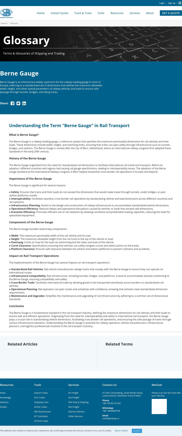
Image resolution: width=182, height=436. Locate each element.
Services (135, 13)
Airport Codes (41, 392)
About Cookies (121, 430)
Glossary (14, 23)
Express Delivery (76, 411)
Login (161, 3)
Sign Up (171, 3)
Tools (101, 13)
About (150, 13)
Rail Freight (73, 406)
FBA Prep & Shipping (78, 402)
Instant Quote (59, 13)
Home (41, 13)
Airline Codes (40, 406)
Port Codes (39, 397)
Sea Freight (73, 397)
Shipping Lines (41, 402)
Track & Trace (83, 13)
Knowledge (5, 397)
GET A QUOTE (171, 13)
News (2, 392)
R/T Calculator (41, 416)
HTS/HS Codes (41, 421)
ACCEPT (136, 430)
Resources (116, 13)
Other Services (75, 416)
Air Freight (73, 392)
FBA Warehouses (42, 411)
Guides (3, 406)
